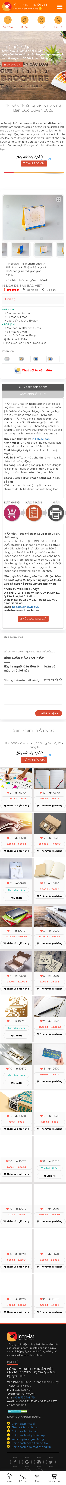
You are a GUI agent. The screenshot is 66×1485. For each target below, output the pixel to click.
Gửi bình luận (48, 713)
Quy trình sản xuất (33, 393)
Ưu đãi (24, 27)
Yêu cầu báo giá (33, 618)
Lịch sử (41, 27)
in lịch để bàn (41, 439)
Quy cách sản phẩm (33, 387)
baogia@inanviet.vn (25, 607)
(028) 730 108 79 (24, 1397)
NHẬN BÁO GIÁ (12, 64)
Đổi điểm (7, 27)
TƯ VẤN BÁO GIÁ (34, 163)
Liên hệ (58, 27)
